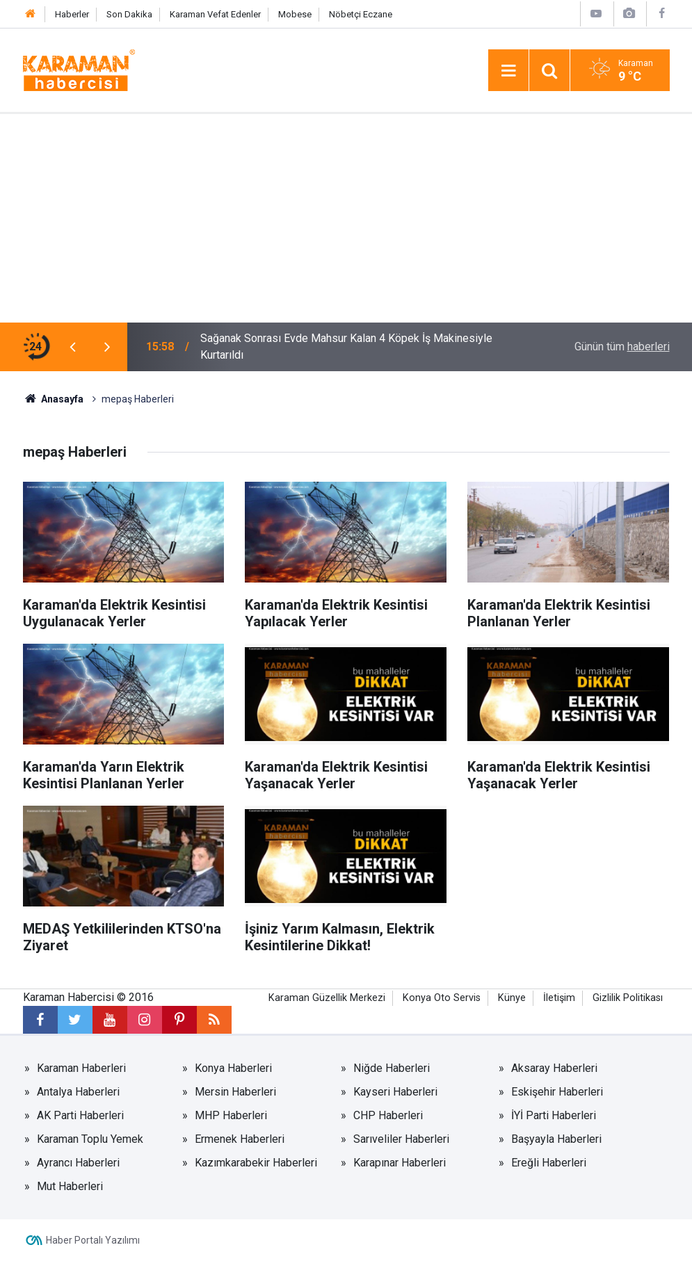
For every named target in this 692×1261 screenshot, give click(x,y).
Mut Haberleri (70, 1186)
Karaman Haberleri (81, 1068)
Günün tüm (622, 346)
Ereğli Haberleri (548, 1162)
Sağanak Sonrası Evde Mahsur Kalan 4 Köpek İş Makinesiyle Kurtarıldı (346, 346)
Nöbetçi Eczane (360, 14)
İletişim (559, 998)
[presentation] (73, 347)
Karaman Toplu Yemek (90, 1139)
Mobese (295, 14)
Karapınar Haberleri (399, 1162)
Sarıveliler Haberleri (401, 1139)
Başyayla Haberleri (556, 1139)
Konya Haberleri (233, 1068)
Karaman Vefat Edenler (215, 14)
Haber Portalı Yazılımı (93, 1240)
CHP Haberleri (388, 1115)
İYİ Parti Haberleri (553, 1115)
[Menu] (508, 71)
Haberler (72, 14)
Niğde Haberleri (391, 1068)
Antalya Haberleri (78, 1091)
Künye (512, 998)
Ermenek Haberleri (239, 1139)
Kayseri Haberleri (395, 1091)
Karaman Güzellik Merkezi (326, 998)
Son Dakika (129, 14)
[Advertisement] (346, 218)
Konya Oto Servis (442, 998)
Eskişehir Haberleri (557, 1091)
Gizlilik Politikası (628, 998)
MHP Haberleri (231, 1115)
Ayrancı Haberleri (78, 1162)
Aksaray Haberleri (554, 1068)
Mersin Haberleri (235, 1091)
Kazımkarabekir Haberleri (256, 1162)
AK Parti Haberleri (80, 1115)
